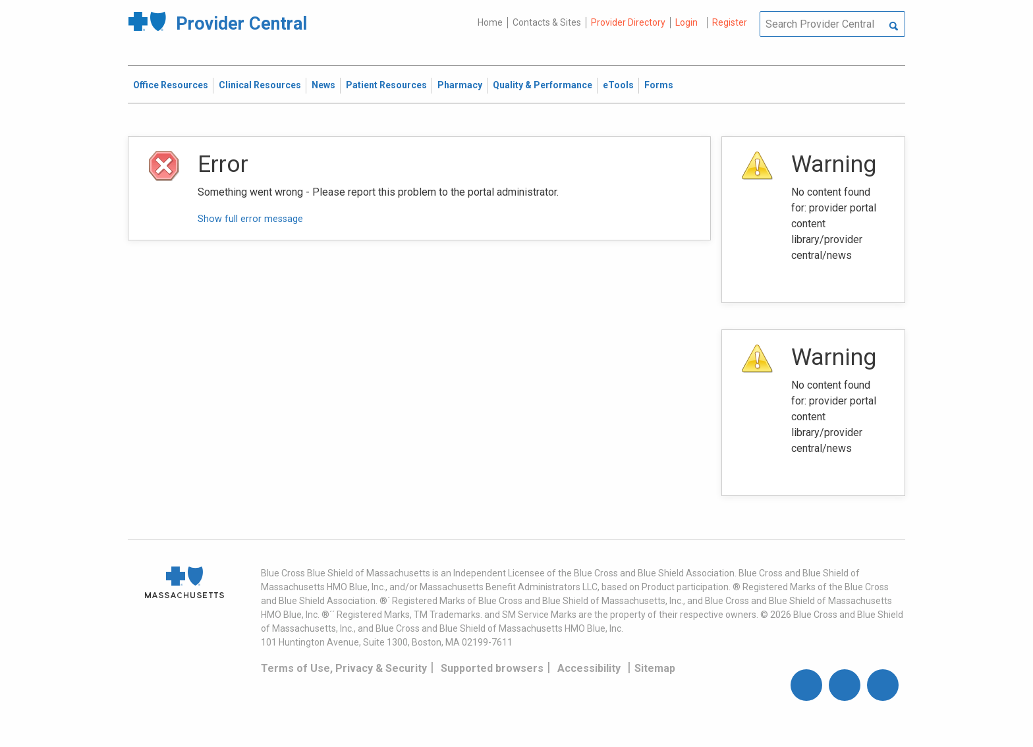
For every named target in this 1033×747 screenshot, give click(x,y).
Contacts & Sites (547, 22)
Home (490, 22)
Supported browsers (492, 668)
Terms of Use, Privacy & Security (344, 668)
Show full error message (250, 219)
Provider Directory (628, 22)
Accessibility (589, 668)
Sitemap (654, 668)
